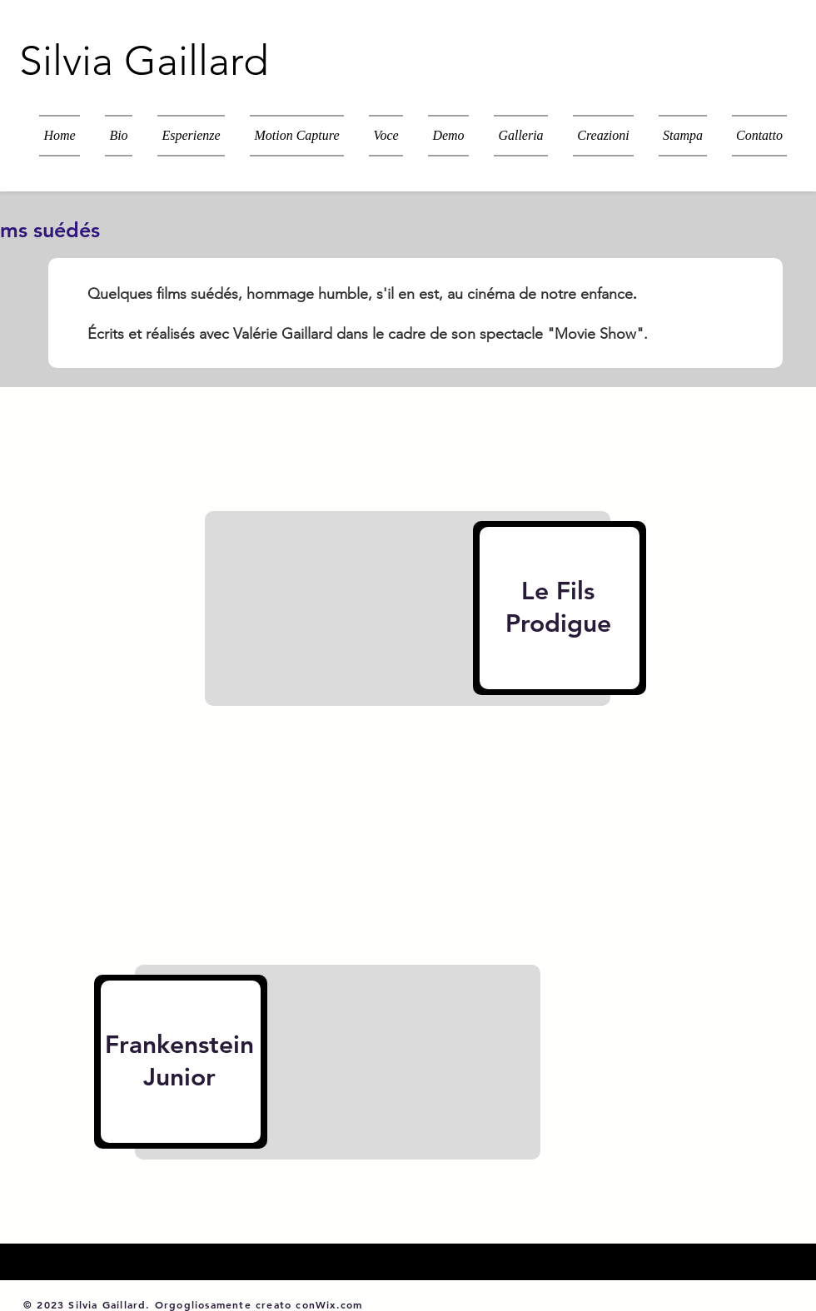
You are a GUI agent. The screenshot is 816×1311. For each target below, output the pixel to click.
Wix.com (339, 1304)
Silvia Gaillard (144, 61)
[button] (603, 135)
